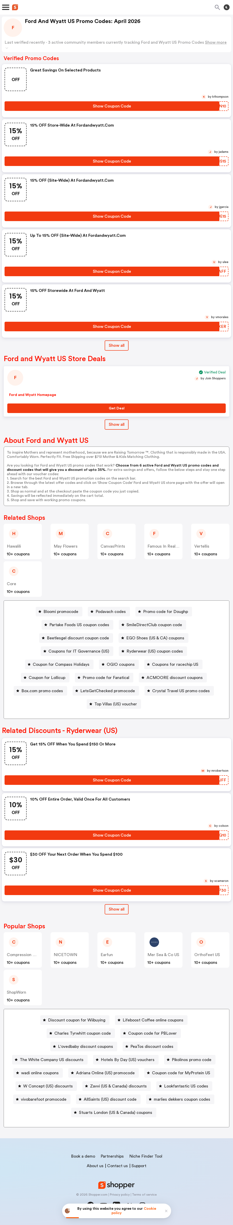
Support (139, 1166)
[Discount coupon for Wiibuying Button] (74, 1020)
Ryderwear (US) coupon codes (155, 651)
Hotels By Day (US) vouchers (127, 1060)
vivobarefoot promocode (43, 1099)
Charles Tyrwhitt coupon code (82, 1033)
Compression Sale (23, 955)
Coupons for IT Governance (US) (78, 651)
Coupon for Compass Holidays (61, 664)
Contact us (117, 1166)
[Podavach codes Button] (109, 611)
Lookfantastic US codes (186, 1086)
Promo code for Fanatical (106, 678)
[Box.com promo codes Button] (40, 691)
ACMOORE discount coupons (175, 678)
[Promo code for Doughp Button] (163, 611)
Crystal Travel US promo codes (181, 691)
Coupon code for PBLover (152, 1033)
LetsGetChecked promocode (107, 691)
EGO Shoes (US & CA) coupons (155, 638)
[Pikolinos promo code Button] (189, 1059)
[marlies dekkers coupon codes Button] (180, 1099)
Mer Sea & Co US (163, 955)
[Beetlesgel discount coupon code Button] (76, 638)
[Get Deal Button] (116, 408)
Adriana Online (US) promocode (105, 1073)
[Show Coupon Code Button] (112, 106)
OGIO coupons (121, 664)
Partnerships (112, 1156)
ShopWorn (16, 992)
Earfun (107, 955)
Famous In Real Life (165, 546)
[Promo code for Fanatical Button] (104, 677)
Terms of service (144, 1194)
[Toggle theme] (226, 7)
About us (95, 1166)
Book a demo (83, 1156)
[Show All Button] (117, 909)
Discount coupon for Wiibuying (76, 1020)
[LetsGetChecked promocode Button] (106, 691)
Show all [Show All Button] (116, 345)
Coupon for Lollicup (47, 678)
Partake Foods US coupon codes (79, 625)
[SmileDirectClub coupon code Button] (152, 625)
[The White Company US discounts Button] (50, 1059)
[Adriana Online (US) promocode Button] (103, 1073)
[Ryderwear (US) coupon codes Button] (153, 651)
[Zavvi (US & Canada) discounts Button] (116, 1086)
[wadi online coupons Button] (38, 1073)
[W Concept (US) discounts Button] (46, 1086)
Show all (116, 909)
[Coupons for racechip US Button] (173, 664)
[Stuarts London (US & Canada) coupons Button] (113, 1112)
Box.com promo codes (42, 691)
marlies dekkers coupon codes (182, 1099)
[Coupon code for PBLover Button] (150, 1033)
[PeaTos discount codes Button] (150, 1046)
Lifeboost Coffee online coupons (153, 1020)
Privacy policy (120, 1194)
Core (11, 584)
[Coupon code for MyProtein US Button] (179, 1073)
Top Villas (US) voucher (115, 704)
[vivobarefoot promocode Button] (42, 1099)
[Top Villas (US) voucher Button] (114, 704)
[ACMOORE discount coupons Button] (173, 677)
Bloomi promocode (60, 612)
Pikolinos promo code (191, 1060)
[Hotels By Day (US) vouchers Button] (126, 1059)
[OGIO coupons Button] (119, 664)
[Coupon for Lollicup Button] (45, 677)
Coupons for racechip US (175, 664)
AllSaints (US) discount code (110, 1099)
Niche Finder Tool (145, 1156)
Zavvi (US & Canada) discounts (118, 1086)
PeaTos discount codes (151, 1046)
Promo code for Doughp (165, 612)
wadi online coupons (40, 1073)
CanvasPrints (113, 546)
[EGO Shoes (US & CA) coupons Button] (153, 638)
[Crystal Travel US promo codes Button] (179, 691)
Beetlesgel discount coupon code (78, 638)
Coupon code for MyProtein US (181, 1073)
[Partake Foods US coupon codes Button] (77, 625)
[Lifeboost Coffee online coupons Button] (151, 1020)
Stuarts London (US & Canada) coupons (115, 1112)
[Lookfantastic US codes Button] (184, 1086)
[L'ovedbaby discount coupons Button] (83, 1046)
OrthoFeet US (207, 955)
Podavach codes (111, 612)
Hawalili (14, 546)
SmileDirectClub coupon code (154, 625)
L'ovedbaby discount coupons (85, 1046)
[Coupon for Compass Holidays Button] (59, 664)
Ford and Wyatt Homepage (32, 395)
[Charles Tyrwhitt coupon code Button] (81, 1033)
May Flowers (66, 546)
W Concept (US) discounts (48, 1086)
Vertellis (201, 546)
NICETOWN (65, 955)
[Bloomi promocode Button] (59, 611)
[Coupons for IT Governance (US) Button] (77, 651)
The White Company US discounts (52, 1060)
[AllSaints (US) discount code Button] (108, 1099)
